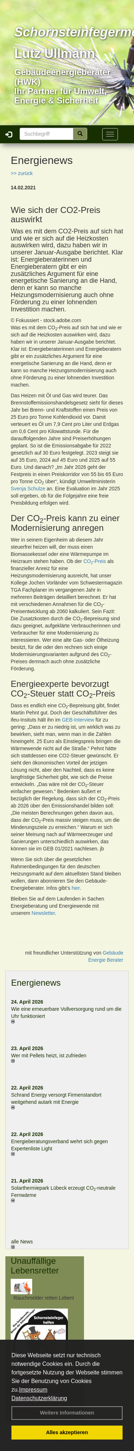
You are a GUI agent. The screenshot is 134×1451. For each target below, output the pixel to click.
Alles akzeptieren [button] (67, 1432)
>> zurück (22, 173)
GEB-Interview (78, 720)
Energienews (36, 982)
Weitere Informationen (67, 1413)
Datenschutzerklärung (39, 1398)
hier (75, 888)
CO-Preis (94, 561)
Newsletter (43, 913)
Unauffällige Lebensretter (35, 1265)
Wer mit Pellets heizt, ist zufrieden (48, 1055)
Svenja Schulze (28, 488)
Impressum (33, 1390)
